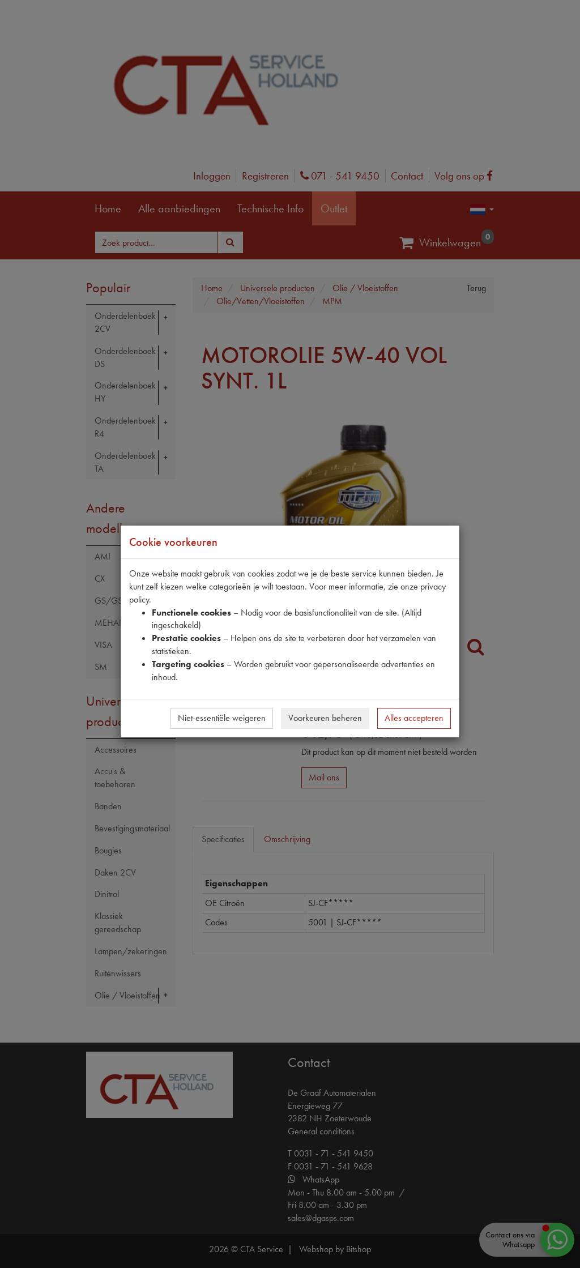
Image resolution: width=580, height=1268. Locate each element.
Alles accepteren (414, 718)
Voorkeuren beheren (325, 718)
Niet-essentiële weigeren (222, 718)
